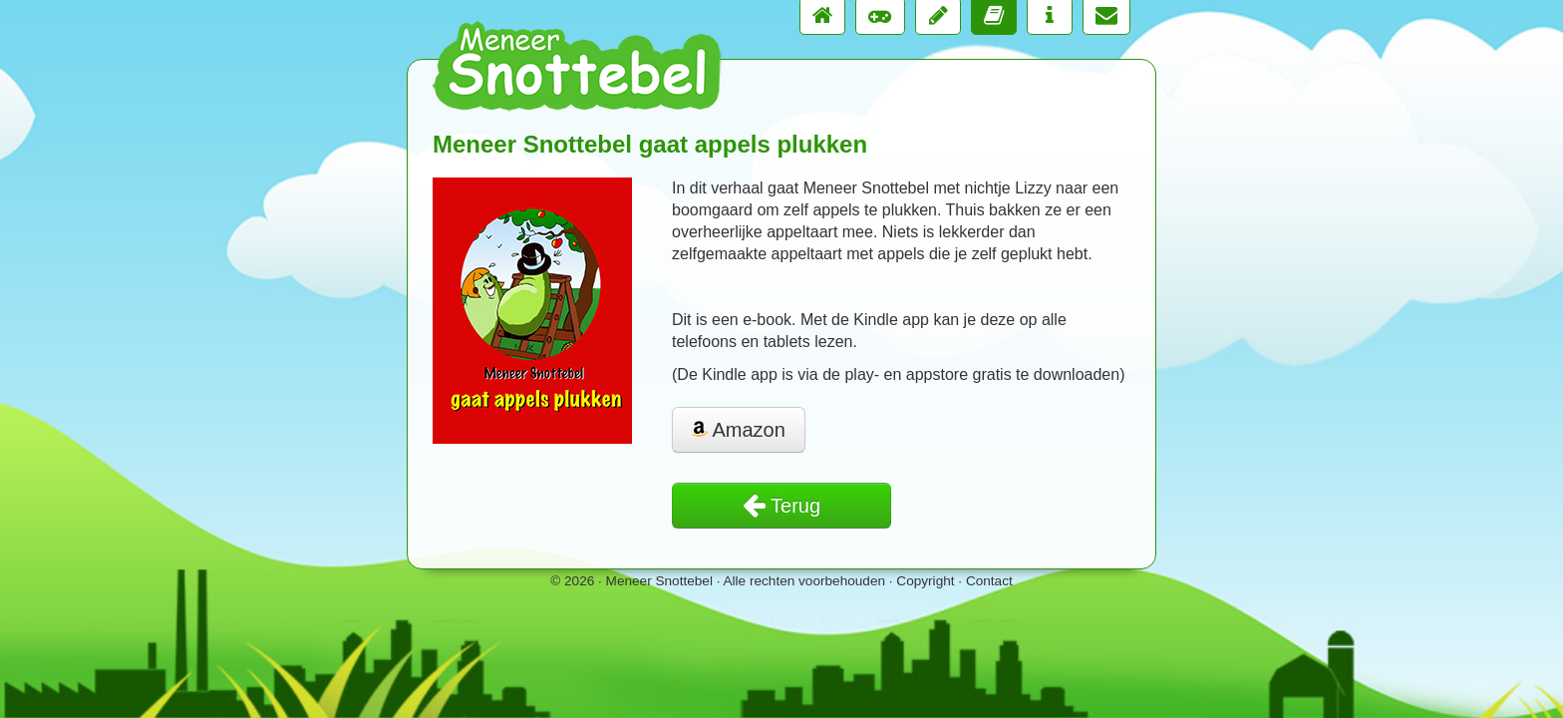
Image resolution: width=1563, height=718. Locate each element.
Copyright (925, 580)
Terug (781, 506)
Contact (989, 580)
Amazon (738, 430)
